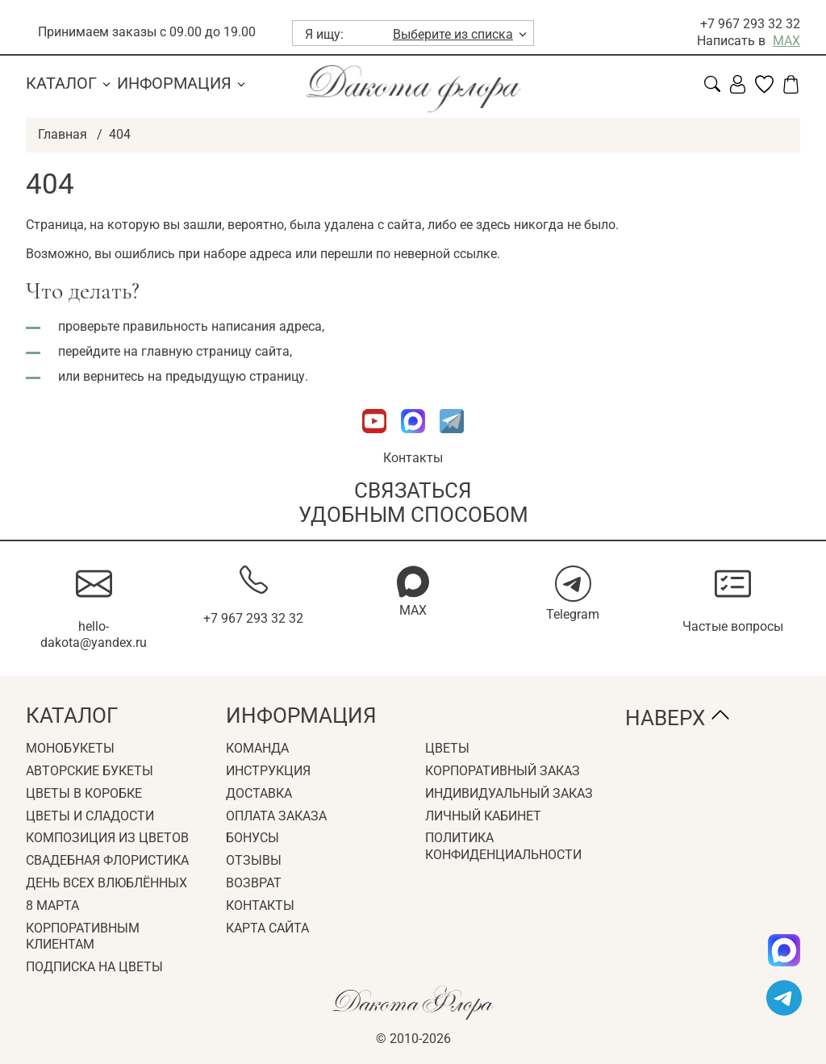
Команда (257, 748)
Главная (62, 134)
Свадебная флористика (107, 860)
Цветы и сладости (90, 816)
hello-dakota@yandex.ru (93, 635)
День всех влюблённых (106, 883)
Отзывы (254, 860)
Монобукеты (70, 748)
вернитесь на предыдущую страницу (193, 376)
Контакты (413, 457)
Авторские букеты (89, 770)
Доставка (259, 793)
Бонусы (252, 837)
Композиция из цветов (107, 837)
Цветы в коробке (84, 793)
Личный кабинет (483, 816)
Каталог (61, 83)
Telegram (572, 614)
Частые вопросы (732, 626)
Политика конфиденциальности (503, 846)
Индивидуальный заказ (509, 793)
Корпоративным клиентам (83, 936)
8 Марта (52, 905)
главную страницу (196, 351)
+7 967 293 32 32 (750, 23)
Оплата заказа (276, 816)
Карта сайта (267, 928)
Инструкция (268, 770)
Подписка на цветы (94, 966)
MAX (786, 40)
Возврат (254, 883)
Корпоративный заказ (502, 770)
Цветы (447, 748)
